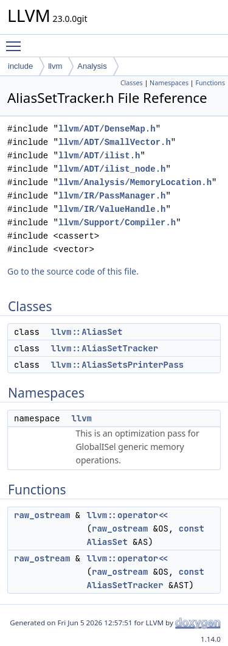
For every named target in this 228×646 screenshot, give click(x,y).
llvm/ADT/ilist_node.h (111, 169)
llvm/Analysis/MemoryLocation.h (135, 182)
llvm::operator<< (127, 515)
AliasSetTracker (125, 585)
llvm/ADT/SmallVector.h (114, 142)
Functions (210, 83)
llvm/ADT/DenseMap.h (107, 129)
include (20, 66)
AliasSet (107, 541)
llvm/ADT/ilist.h (99, 155)
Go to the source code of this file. (73, 271)
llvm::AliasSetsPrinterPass (117, 364)
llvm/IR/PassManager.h (111, 196)
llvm (55, 66)
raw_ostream (42, 515)
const (191, 528)
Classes (131, 83)
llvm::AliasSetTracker (104, 348)
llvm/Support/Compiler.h (117, 222)
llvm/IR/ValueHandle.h (111, 209)
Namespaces (169, 83)
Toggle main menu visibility (16, 41)
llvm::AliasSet (87, 331)
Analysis (91, 66)
